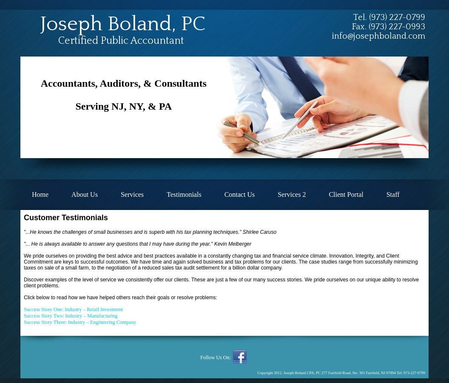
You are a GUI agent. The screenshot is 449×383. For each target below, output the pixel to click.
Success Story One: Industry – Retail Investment (73, 309)
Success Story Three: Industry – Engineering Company (80, 322)
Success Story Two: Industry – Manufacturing (71, 316)
